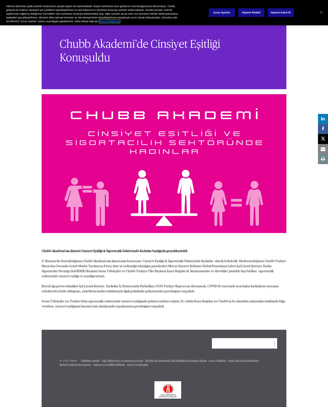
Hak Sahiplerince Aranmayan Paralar (122, 360)
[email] (323, 149)
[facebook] (323, 129)
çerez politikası (217, 360)
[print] (323, 159)
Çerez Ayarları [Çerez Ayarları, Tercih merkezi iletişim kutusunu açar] (221, 12)
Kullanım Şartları (90, 360)
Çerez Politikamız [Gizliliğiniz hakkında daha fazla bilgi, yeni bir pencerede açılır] (109, 21)
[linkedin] (323, 119)
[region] (164, 12)
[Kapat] (321, 12)
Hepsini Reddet (251, 12)
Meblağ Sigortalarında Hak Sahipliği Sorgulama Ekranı (176, 360)
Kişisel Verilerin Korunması (75, 364)
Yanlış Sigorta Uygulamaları (243, 360)
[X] (323, 139)
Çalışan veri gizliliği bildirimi (109, 364)
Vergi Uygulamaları (137, 364)
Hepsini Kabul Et (281, 12)
